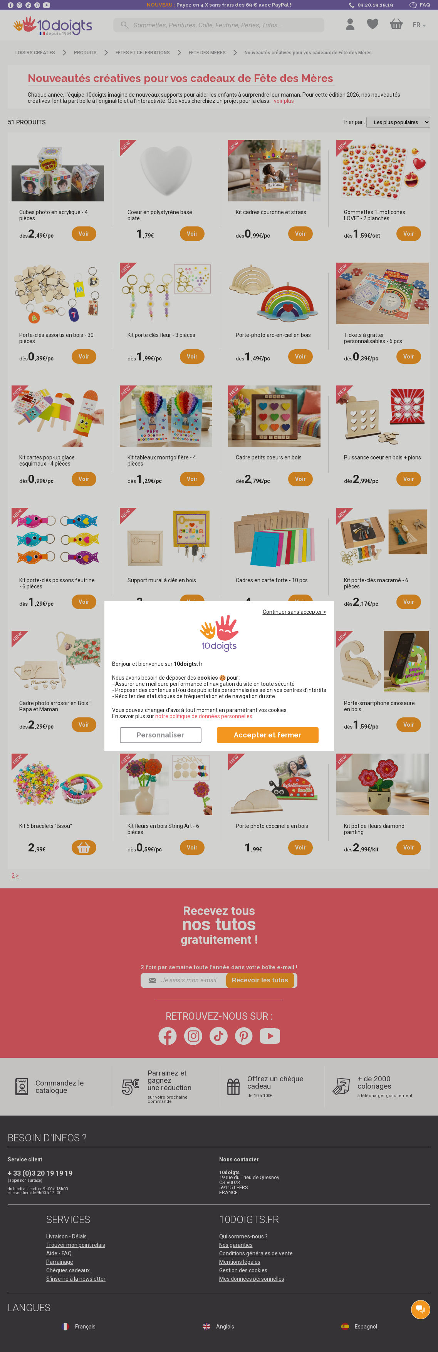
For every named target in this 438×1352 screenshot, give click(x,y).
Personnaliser (160, 735)
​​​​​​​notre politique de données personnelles (203, 716)
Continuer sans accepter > (294, 612)
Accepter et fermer (267, 735)
